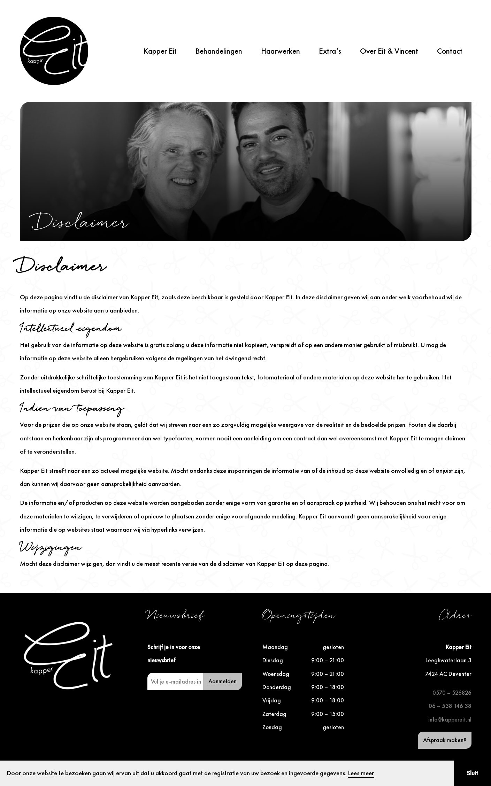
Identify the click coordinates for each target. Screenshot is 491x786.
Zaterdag (274, 714)
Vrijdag (271, 700)
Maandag (275, 647)
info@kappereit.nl (449, 719)
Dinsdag (272, 660)
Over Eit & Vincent (389, 51)
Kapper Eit (160, 51)
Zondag (272, 727)
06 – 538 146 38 (450, 706)
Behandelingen (218, 51)
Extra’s (330, 51)
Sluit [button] (472, 773)
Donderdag (276, 687)
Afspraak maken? (444, 740)
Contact (449, 51)
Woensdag (275, 674)
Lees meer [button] (361, 773)
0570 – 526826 (451, 692)
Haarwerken (280, 51)
